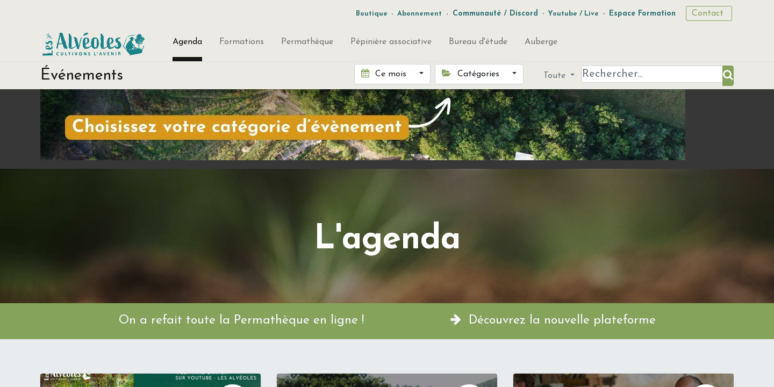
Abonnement (419, 13)
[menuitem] (187, 44)
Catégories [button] (471, 73)
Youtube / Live (573, 13)
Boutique (372, 13)
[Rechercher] (728, 76)
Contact (709, 13)
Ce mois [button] (385, 73)
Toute (555, 75)
